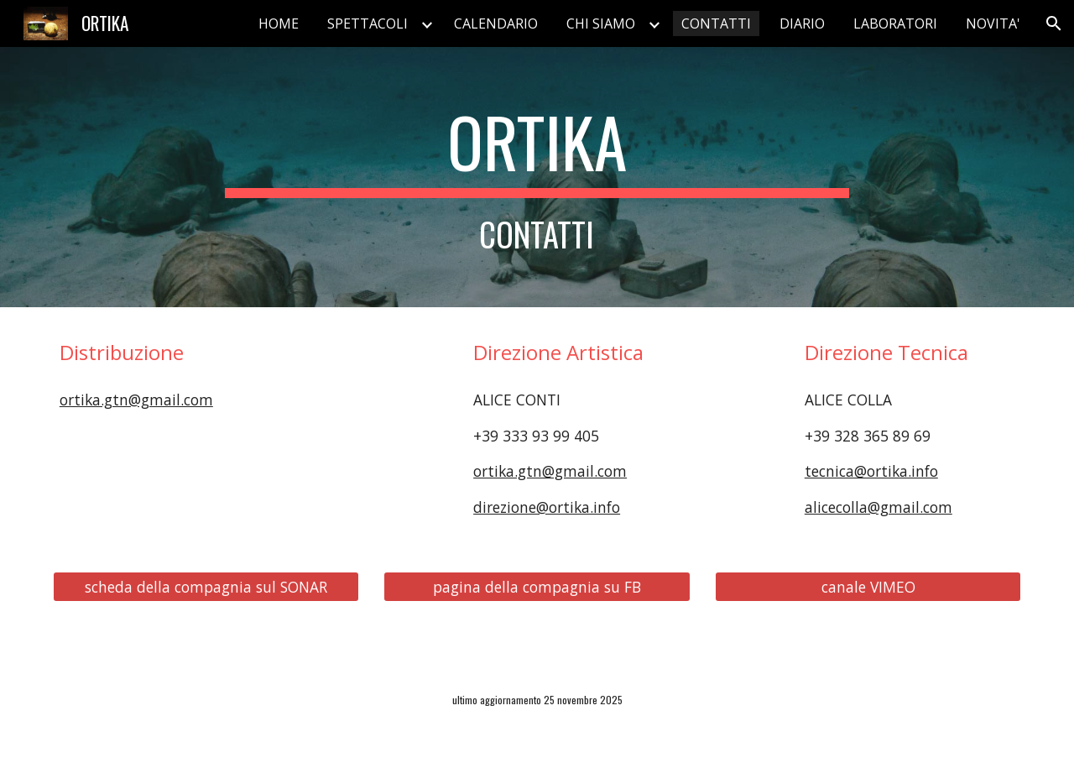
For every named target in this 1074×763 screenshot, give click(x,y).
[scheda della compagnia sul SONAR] (206, 586)
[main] (537, 177)
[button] (1054, 23)
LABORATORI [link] (895, 23)
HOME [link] (278, 23)
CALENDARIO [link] (496, 23)
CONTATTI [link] (716, 23)
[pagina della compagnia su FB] (536, 586)
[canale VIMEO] (868, 586)
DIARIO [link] (802, 23)
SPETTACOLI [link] (367, 23)
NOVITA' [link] (993, 23)
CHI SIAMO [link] (600, 23)
